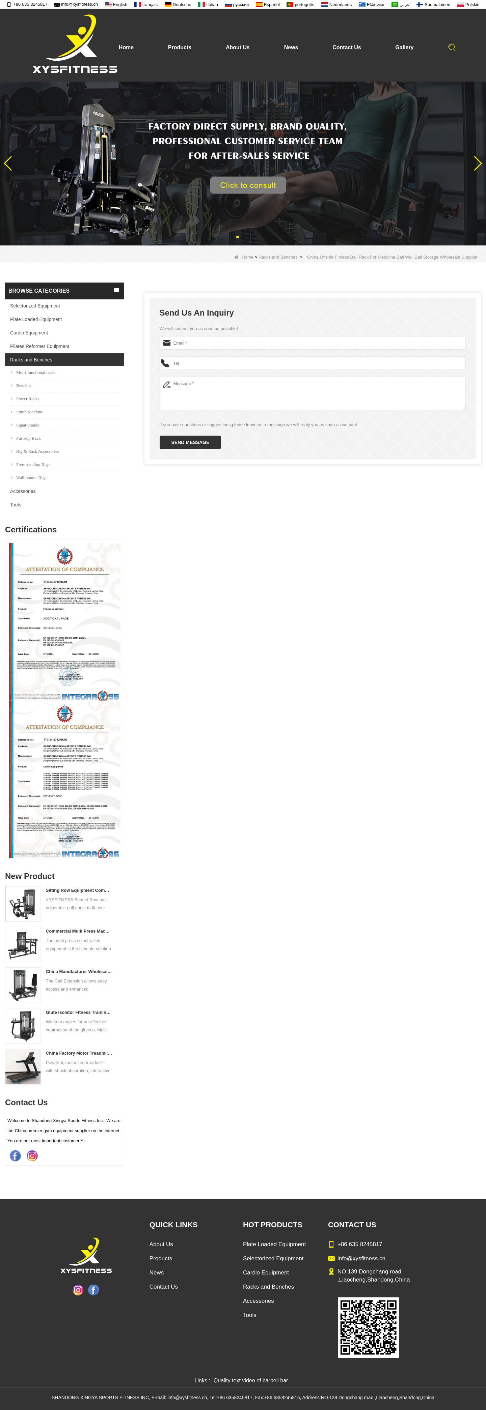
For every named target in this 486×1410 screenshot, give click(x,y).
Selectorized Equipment (35, 306)
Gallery (404, 47)
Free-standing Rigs (30, 464)
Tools (15, 504)
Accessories (22, 491)
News (291, 47)
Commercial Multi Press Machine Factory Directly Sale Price (79, 931)
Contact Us (346, 47)
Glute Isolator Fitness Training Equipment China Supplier (79, 1012)
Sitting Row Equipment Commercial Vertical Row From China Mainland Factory (79, 890)
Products (179, 47)
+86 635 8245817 (27, 4)
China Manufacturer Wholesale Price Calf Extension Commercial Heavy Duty (79, 971)
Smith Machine (27, 411)
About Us (238, 47)
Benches (21, 385)
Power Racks (25, 398)
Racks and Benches (278, 257)
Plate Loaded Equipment (36, 319)
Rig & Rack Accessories (35, 451)
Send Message (190, 442)
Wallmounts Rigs (29, 477)
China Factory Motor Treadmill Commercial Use (79, 1053)
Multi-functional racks (33, 372)
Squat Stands (25, 425)
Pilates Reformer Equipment (39, 346)
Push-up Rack (26, 438)
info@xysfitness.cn (76, 4)
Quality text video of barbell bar (251, 1380)
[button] (237, 237)
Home (126, 47)
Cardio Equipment (29, 332)
